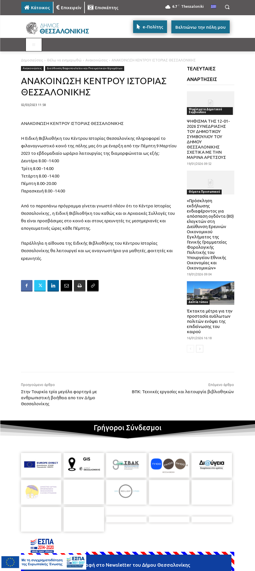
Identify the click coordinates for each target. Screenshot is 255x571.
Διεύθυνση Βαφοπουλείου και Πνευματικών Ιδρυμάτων (84, 68)
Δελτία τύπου (198, 302)
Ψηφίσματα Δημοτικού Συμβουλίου (205, 111)
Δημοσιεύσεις (32, 60)
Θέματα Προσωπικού (204, 191)
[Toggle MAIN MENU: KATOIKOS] (34, 45)
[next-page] (199, 348)
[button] (227, 7)
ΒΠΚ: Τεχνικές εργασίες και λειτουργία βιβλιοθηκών (183, 391)
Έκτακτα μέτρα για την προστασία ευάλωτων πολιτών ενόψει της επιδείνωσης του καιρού (210, 321)
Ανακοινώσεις (96, 60)
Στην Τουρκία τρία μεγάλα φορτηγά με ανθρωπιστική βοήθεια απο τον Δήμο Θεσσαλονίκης (59, 397)
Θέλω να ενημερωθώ (64, 60)
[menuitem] (214, 7)
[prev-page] (190, 348)
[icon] (167, 566)
